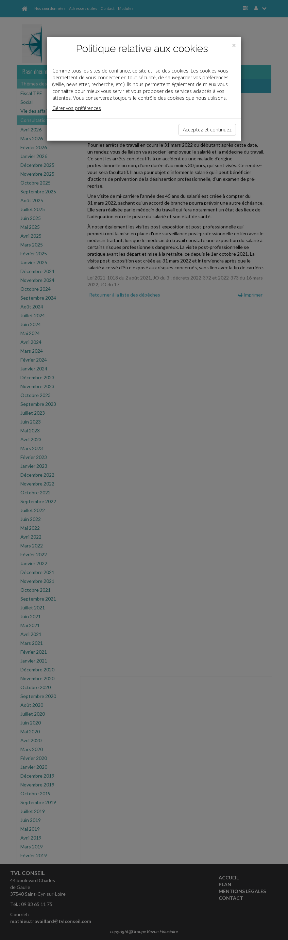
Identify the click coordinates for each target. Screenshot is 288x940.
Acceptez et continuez (207, 129)
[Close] (234, 45)
